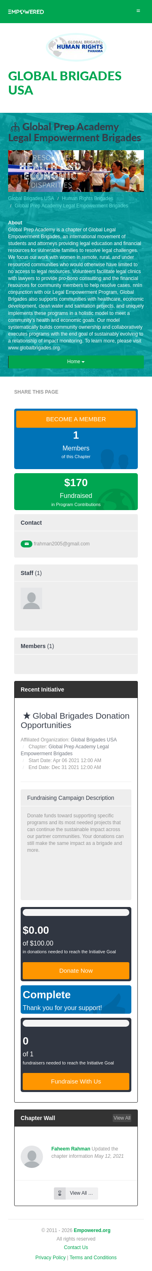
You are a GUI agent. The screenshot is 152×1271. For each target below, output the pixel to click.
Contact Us (76, 1247)
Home (76, 361)
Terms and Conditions (93, 1257)
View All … (73, 1193)
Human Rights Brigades (87, 198)
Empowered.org (92, 1230)
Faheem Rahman (70, 1149)
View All (122, 1118)
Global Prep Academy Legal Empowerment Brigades (71, 206)
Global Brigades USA (31, 198)
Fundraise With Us (76, 1081)
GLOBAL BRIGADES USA (65, 82)
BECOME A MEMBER (76, 419)
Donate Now (76, 970)
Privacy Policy (50, 1257)
